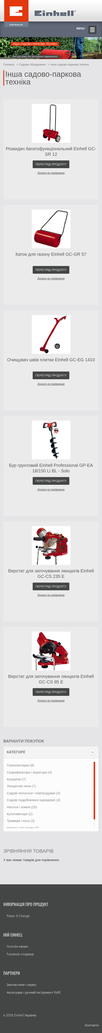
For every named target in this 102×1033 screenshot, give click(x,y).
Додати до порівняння (51, 173)
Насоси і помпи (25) (22, 807)
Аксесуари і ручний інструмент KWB (33, 992)
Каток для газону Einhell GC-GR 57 (51, 254)
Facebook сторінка (20, 954)
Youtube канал (17, 946)
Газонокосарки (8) (20, 765)
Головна (8, 64)
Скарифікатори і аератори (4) (29, 772)
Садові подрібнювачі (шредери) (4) (33, 800)
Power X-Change (18, 916)
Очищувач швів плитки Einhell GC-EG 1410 (51, 359)
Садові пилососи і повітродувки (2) (33, 793)
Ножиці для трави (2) (23, 828)
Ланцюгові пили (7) (21, 786)
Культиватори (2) (20, 814)
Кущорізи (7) (16, 779)
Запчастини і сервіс (21, 985)
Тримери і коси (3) (21, 821)
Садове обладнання (32, 64)
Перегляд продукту (51, 164)
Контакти (92, 1025)
